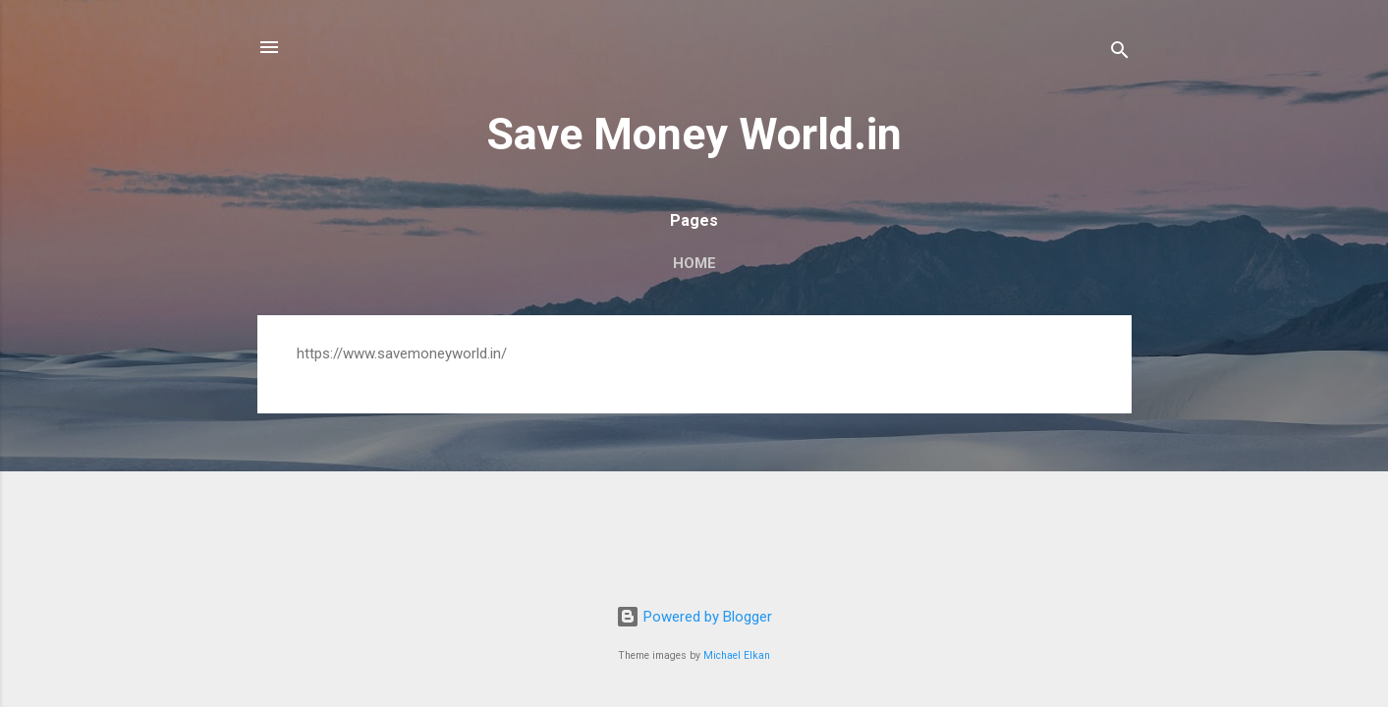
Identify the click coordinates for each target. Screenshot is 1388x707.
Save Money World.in (694, 134)
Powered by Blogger (694, 616)
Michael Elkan (736, 655)
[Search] (1120, 53)
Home (694, 263)
